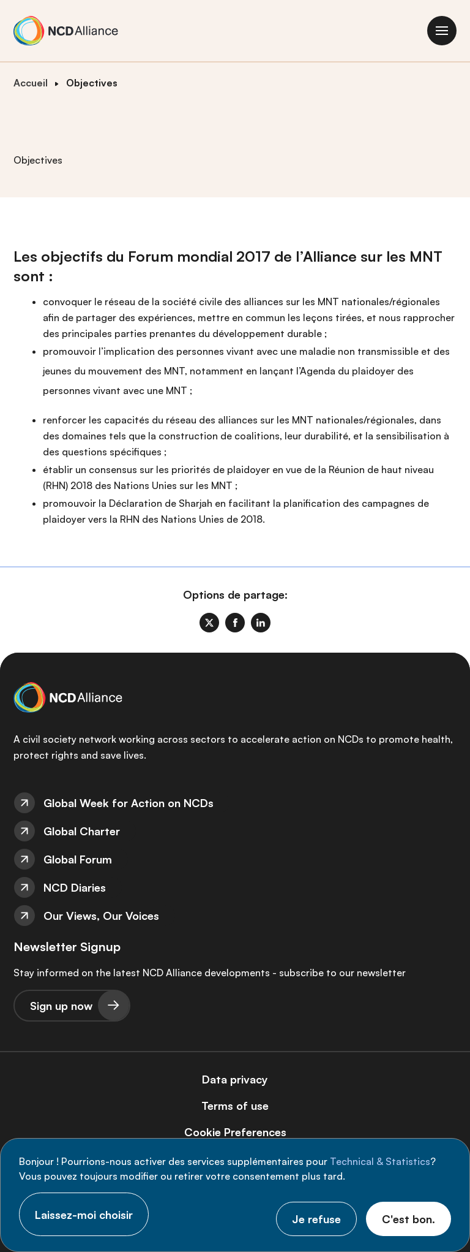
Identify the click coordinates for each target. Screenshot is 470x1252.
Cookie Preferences (235, 1132)
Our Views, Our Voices (101, 915)
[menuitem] (235, 802)
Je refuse (316, 1219)
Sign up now (61, 1005)
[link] (209, 622)
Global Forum (77, 859)
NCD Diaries (74, 887)
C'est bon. (408, 1219)
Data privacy (235, 1079)
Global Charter (81, 831)
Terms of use (235, 1105)
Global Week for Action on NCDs (128, 803)
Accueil (30, 83)
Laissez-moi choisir (84, 1214)
